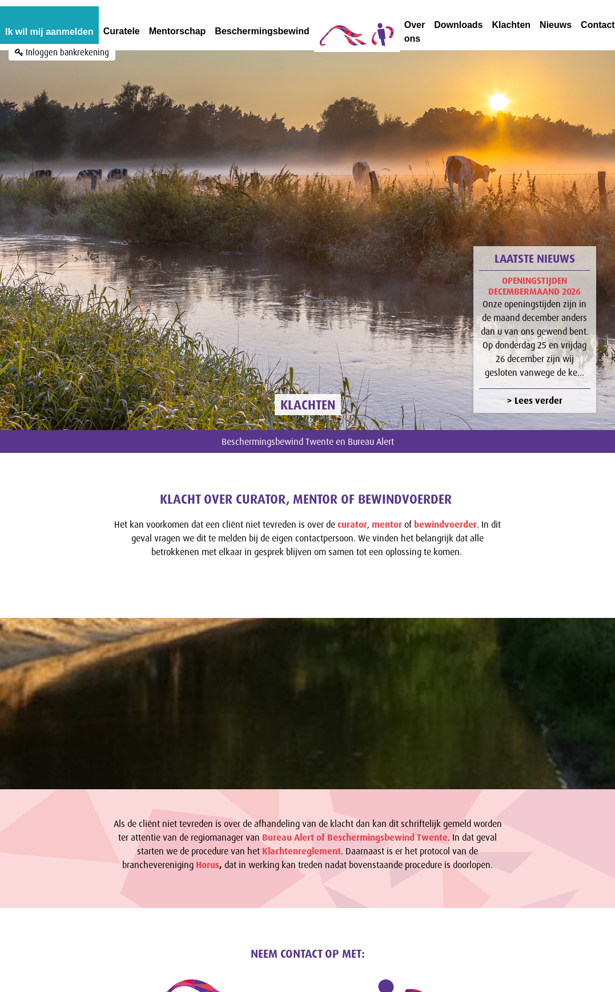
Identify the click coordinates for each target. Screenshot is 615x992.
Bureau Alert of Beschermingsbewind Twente (355, 816)
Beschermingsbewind (262, 31)
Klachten (511, 25)
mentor (387, 503)
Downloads (458, 25)
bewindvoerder (445, 503)
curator (352, 503)
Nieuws (556, 25)
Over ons (414, 31)
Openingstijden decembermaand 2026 (534, 265)
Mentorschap (177, 31)
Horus (207, 843)
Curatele (121, 31)
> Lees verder (534, 379)
